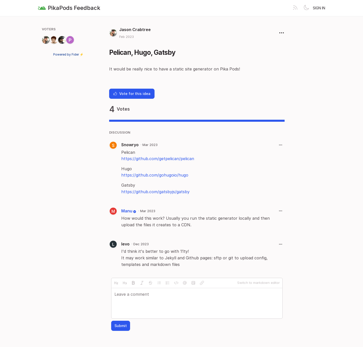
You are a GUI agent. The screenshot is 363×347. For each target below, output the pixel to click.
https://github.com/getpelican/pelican (157, 158)
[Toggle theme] (306, 8)
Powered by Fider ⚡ (68, 54)
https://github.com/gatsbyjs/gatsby (155, 191)
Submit (120, 326)
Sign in (319, 8)
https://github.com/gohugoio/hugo (154, 175)
